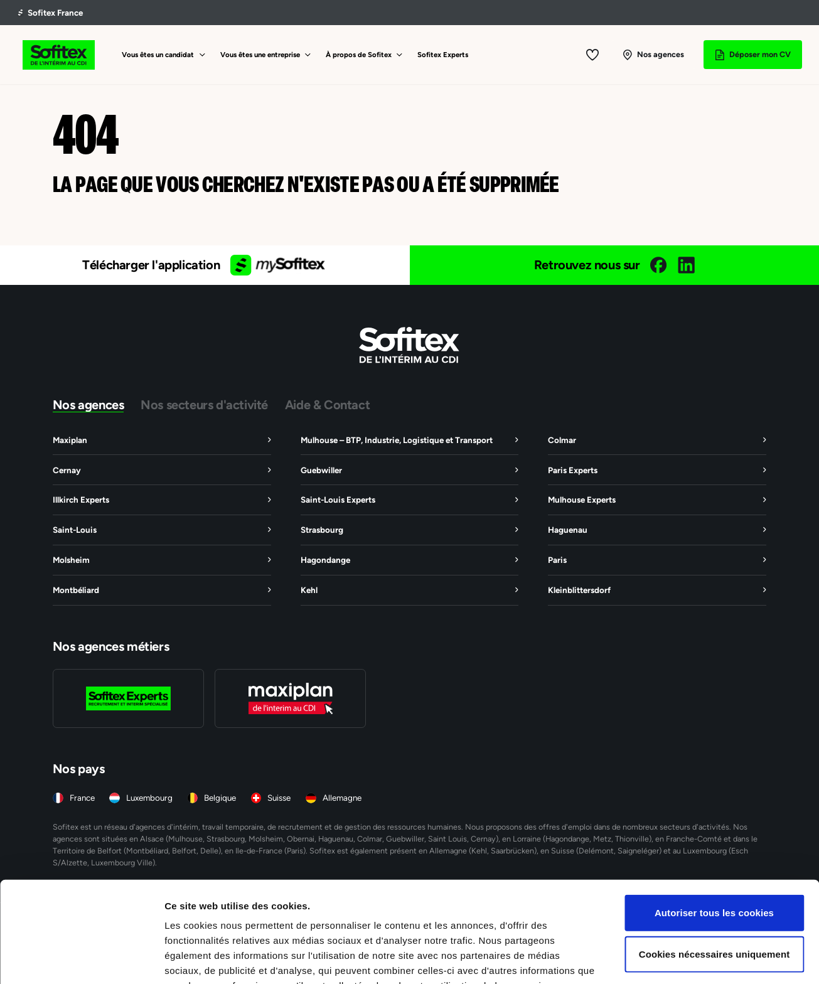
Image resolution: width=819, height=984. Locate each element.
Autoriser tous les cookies (714, 835)
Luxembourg (149, 798)
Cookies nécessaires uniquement (714, 877)
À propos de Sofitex (359, 54)
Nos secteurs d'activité (204, 404)
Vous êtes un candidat (158, 54)
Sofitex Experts (442, 54)
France (82, 798)
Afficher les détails (691, 959)
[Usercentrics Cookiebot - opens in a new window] (81, 959)
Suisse (279, 798)
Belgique (220, 798)
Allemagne (342, 798)
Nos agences (88, 404)
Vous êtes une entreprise (260, 54)
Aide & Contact (327, 404)
